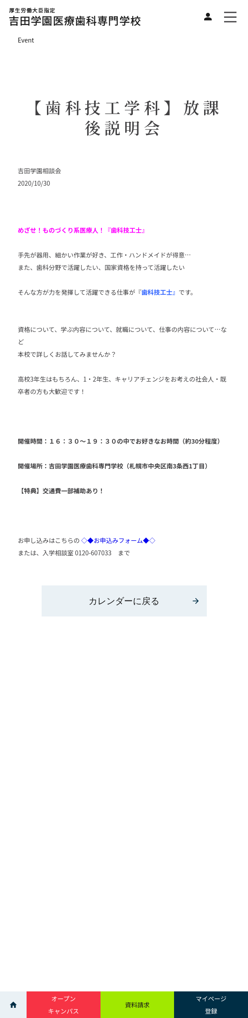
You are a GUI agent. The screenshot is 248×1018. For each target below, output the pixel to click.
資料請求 (137, 1004)
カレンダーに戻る (144, 601)
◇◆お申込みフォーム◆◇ (117, 540)
